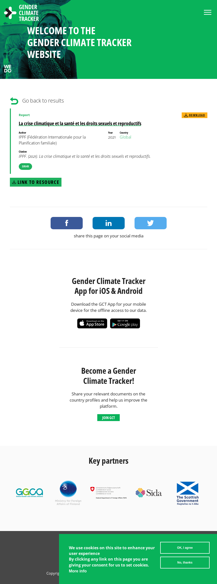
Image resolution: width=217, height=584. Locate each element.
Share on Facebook (67, 223)
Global (125, 137)
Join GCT (108, 417)
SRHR (25, 166)
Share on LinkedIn (109, 223)
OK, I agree (185, 547)
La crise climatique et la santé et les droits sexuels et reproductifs (80, 123)
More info (78, 571)
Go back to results (43, 100)
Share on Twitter (151, 223)
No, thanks (184, 562)
